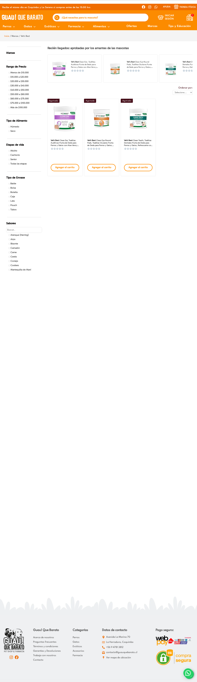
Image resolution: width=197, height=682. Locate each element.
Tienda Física (187, 7)
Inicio (6, 36)
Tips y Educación (179, 26)
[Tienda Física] (176, 6)
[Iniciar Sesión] (160, 17)
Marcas (152, 26)
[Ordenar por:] (183, 92)
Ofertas (131, 26)
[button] (188, 673)
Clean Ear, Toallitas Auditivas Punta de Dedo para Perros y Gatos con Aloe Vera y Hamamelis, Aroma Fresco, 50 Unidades (83, 67)
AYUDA (166, 7)
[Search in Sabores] (24, 230)
